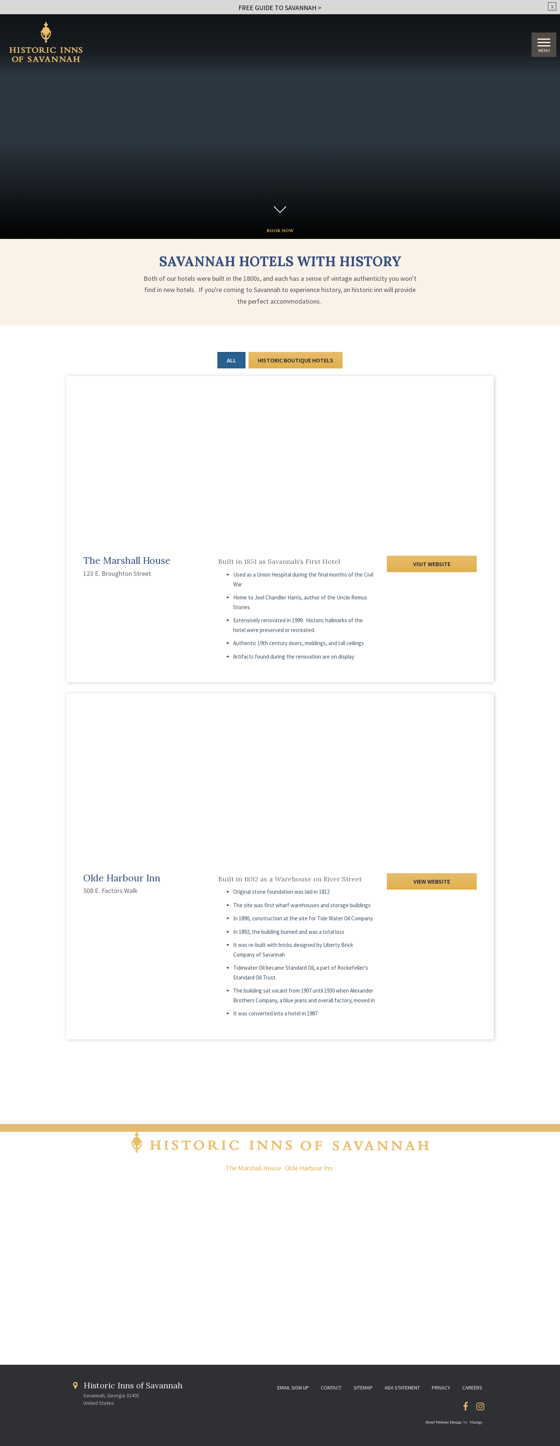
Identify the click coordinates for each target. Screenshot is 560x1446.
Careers (472, 1387)
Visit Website (432, 564)
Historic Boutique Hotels (295, 360)
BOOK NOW (280, 230)
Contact (331, 1387)
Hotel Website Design (443, 1422)
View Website (431, 881)
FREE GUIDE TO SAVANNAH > (279, 7)
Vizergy (475, 1422)
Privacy (441, 1387)
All (231, 360)
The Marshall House (253, 1168)
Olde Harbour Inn (308, 1168)
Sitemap (363, 1387)
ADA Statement (402, 1387)
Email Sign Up (293, 1387)
